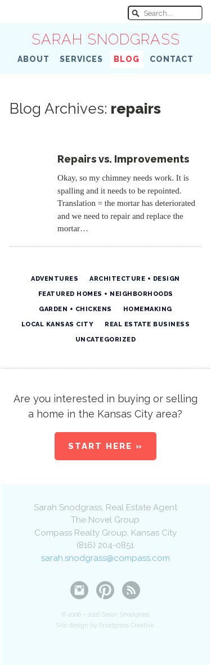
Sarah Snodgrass (106, 39)
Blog (127, 59)
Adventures (54, 278)
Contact (172, 59)
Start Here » (105, 446)
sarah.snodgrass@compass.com (105, 558)
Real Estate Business (147, 324)
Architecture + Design (134, 278)
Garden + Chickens (75, 309)
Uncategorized (105, 339)
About (33, 59)
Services (81, 59)
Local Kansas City (57, 324)
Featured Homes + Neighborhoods (105, 294)
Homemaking (147, 309)
